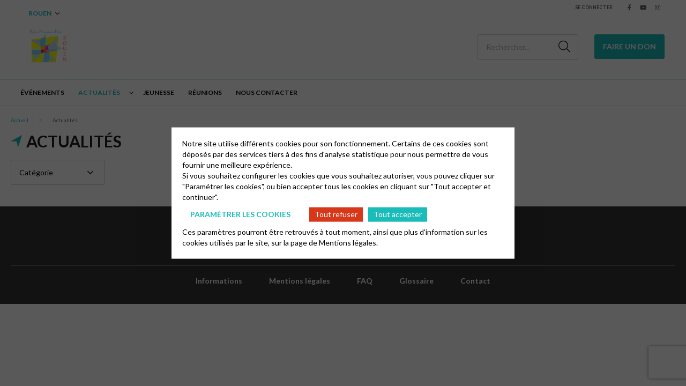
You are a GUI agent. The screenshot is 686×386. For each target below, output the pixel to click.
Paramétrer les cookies (240, 214)
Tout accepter (398, 214)
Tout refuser (336, 214)
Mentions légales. (348, 242)
